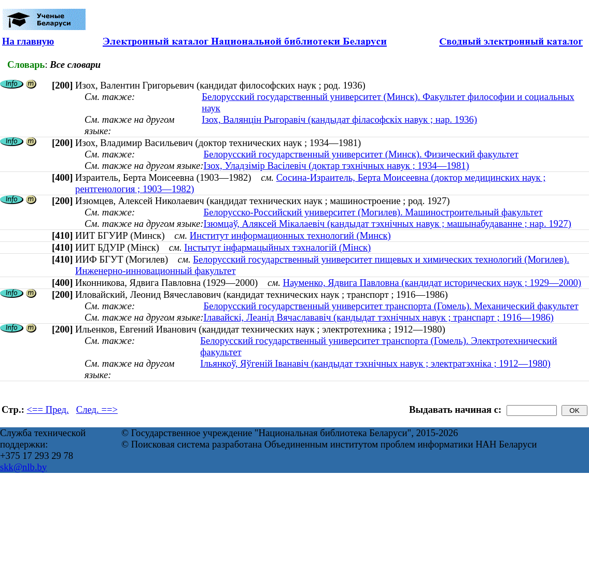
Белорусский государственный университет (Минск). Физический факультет (360, 154)
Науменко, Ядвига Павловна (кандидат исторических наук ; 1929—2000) (432, 282)
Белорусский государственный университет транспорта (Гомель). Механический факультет (390, 305)
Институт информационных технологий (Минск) (290, 235)
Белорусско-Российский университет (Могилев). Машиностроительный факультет (372, 212)
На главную (28, 41)
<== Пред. (48, 409)
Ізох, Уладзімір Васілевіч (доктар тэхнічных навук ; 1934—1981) (336, 165)
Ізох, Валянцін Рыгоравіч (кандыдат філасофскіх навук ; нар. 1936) (339, 119)
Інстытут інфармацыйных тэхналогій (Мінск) (277, 247)
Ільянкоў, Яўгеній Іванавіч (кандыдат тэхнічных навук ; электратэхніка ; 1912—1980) (375, 363)
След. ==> (97, 409)
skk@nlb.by (23, 467)
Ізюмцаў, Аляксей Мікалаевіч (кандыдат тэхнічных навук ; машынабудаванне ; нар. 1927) (387, 223)
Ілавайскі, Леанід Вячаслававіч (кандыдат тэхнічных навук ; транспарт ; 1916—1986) (378, 317)
